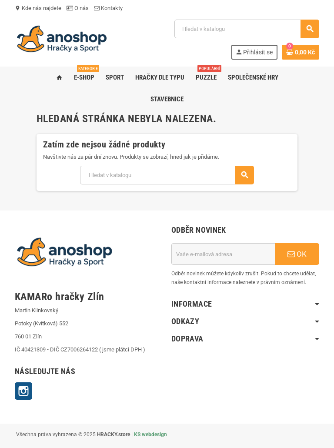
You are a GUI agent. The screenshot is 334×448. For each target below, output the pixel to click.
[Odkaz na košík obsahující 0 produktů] (300, 52)
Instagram (23, 391)
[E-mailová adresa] (223, 254)
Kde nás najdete (38, 8)
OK (297, 254)
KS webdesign (150, 434)
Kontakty (108, 8)
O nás (78, 8)
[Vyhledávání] (246, 29)
